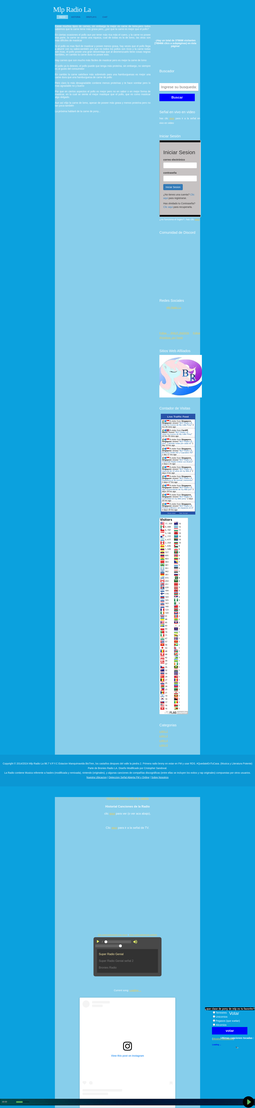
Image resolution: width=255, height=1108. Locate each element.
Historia (75, 17)
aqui (112, 813)
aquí (171, 118)
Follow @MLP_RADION (174, 333)
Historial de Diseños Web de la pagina (127, 798)
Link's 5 (163, 745)
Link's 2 (163, 731)
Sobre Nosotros (159, 777)
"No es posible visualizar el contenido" (127, 962)
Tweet (179, 337)
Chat (104, 17)
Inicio (62, 17)
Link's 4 (163, 740)
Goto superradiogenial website (143, 934)
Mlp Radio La (72, 9)
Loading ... (135, 990)
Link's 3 (163, 736)
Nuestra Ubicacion (96, 777)
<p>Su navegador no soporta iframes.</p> (180, 178)
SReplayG (91, 17)
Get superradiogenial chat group (113, 934)
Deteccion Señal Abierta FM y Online (129, 777)
